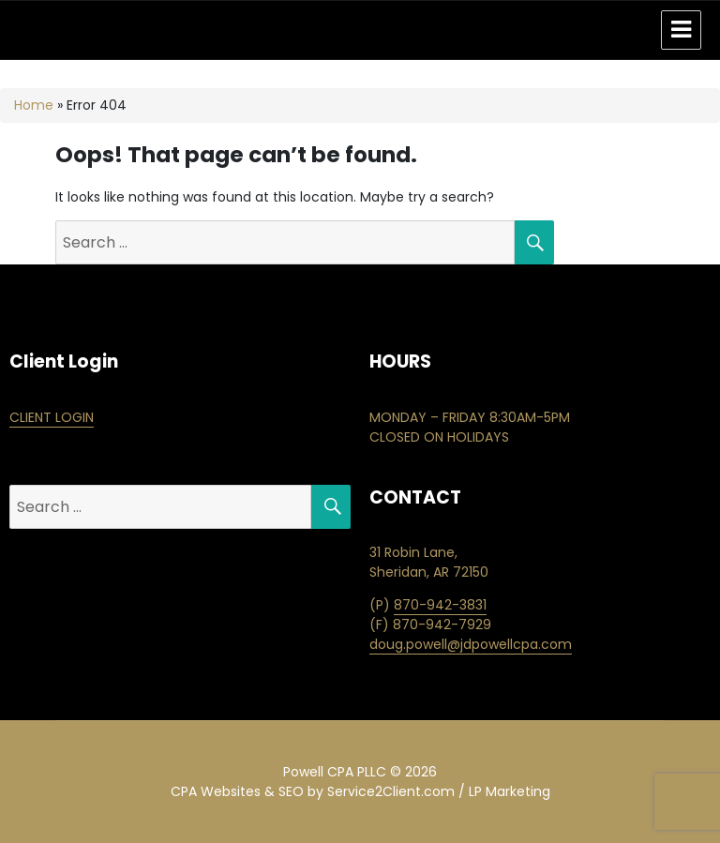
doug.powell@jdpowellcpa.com (470, 644)
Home (33, 105)
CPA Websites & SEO (237, 791)
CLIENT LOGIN (51, 417)
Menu (681, 30)
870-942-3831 (440, 604)
